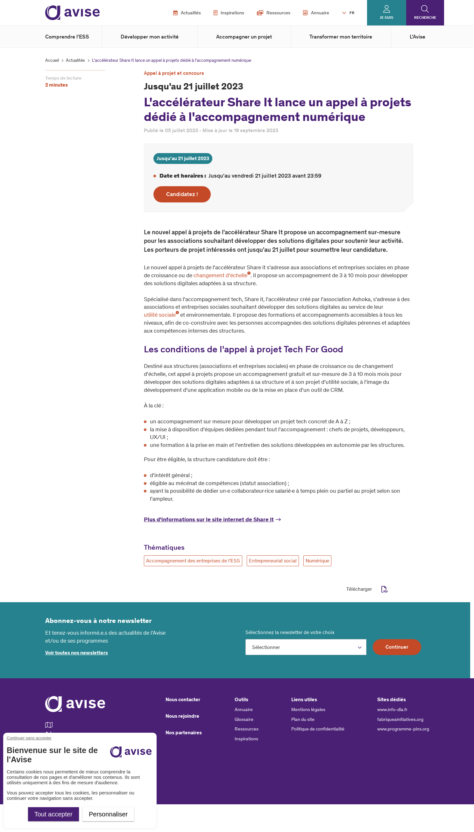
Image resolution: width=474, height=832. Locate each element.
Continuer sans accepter (29, 738)
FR (352, 13)
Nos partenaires (184, 733)
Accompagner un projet (244, 36)
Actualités (187, 13)
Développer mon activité (150, 36)
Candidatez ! (182, 194)
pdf (384, 589)
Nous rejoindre (182, 716)
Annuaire (316, 13)
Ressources (273, 13)
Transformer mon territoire (340, 36)
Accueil (52, 60)
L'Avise (417, 36)
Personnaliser (108, 814)
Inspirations (229, 13)
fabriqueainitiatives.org (400, 719)
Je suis (386, 17)
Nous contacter (183, 699)
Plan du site (303, 719)
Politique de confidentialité (317, 729)
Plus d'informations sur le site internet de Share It (209, 519)
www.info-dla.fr (392, 709)
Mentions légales (308, 709)
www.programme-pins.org (403, 729)
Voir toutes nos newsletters (76, 653)
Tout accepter (53, 814)
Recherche (425, 17)
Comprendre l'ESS (67, 36)
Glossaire (244, 719)
